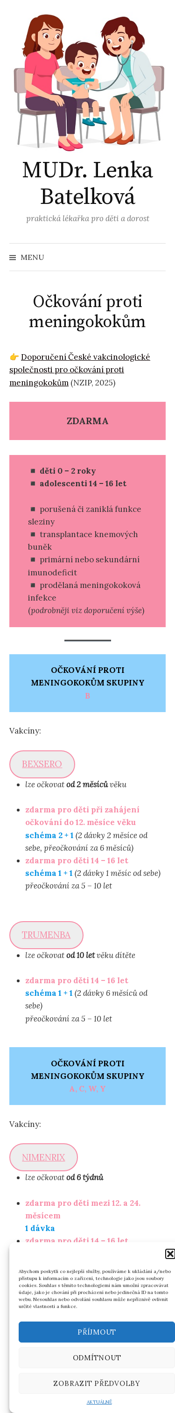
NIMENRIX (43, 1157)
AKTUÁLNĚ (99, 1402)
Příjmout (96, 1332)
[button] (170, 1254)
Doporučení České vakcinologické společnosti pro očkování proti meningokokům (79, 369)
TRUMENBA (46, 934)
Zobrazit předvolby (96, 1383)
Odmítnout (97, 1357)
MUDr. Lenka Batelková (87, 184)
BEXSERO (42, 763)
